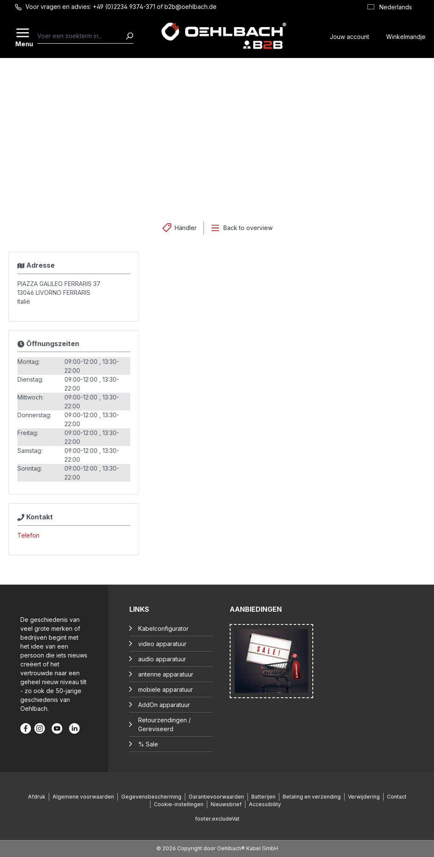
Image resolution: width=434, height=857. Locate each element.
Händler (186, 227)
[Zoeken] (129, 36)
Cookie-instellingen (178, 804)
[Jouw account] (349, 36)
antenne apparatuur (165, 674)
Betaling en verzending (312, 796)
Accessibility (265, 804)
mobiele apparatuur (165, 689)
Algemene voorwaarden (83, 796)
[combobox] (81, 36)
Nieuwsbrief (226, 804)
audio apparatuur (162, 659)
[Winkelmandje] (406, 36)
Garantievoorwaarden (216, 796)
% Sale (148, 744)
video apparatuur (162, 643)
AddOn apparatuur (164, 704)
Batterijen (263, 796)
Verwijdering (364, 796)
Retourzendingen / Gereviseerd (164, 724)
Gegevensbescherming (151, 796)
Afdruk (36, 796)
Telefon (28, 535)
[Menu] (23, 36)
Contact (396, 796)
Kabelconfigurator (163, 628)
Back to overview (248, 227)
